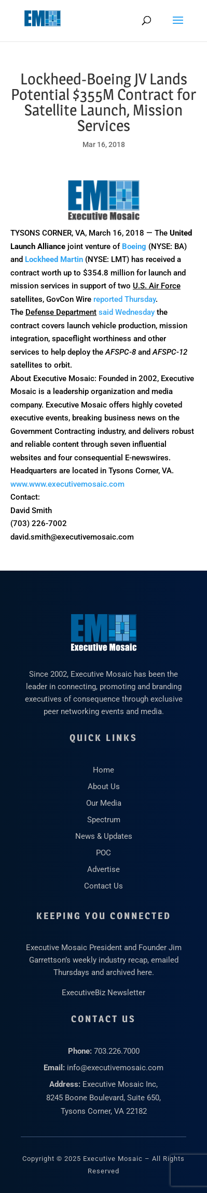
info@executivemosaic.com (115, 1067)
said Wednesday (127, 312)
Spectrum (103, 819)
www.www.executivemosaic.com (67, 484)
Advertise (103, 869)
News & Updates (103, 836)
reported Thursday (124, 299)
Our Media (103, 803)
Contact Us (103, 886)
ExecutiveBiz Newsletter (103, 992)
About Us (104, 786)
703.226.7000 (117, 1051)
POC (103, 852)
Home (103, 770)
